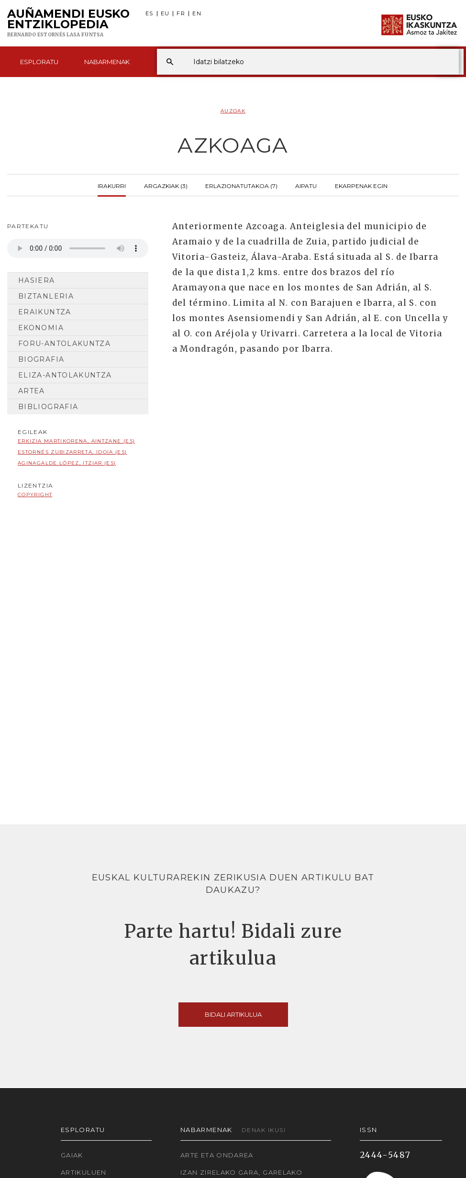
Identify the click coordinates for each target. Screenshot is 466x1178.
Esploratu (39, 62)
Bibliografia (48, 406)
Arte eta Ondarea (217, 1155)
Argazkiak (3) (166, 185)
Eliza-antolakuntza (64, 375)
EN (196, 13)
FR (181, 13)
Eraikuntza (44, 312)
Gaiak (72, 1155)
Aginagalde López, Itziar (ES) (67, 463)
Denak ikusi (264, 1130)
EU (165, 13)
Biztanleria (46, 296)
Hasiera (36, 280)
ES (149, 13)
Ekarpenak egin (361, 185)
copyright (35, 494)
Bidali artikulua (233, 1014)
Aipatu (306, 185)
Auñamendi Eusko (68, 23)
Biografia (41, 359)
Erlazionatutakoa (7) (241, 185)
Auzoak (233, 111)
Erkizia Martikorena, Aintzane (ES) (76, 441)
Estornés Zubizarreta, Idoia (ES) (72, 452)
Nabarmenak (107, 62)
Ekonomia (41, 327)
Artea (31, 391)
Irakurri (112, 185)
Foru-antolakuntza (64, 343)
